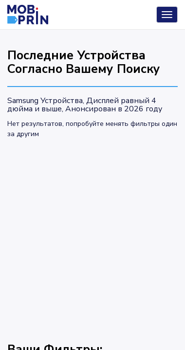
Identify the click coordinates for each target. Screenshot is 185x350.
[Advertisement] (92, 236)
